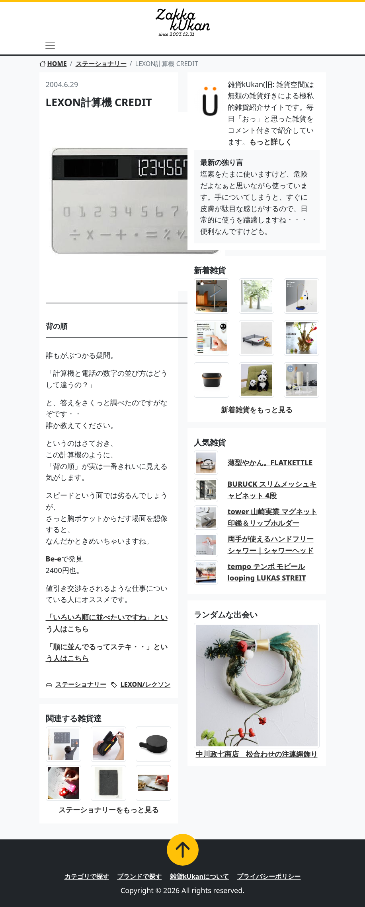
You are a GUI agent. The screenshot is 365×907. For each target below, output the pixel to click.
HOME (53, 63)
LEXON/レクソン (146, 684)
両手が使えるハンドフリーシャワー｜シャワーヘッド (271, 544)
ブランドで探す (139, 876)
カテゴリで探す (86, 876)
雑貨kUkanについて (199, 876)
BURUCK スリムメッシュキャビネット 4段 (272, 489)
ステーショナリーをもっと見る (109, 809)
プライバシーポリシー (269, 876)
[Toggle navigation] (50, 45)
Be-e (54, 558)
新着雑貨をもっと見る (257, 409)
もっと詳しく (270, 141)
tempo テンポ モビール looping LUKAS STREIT (267, 572)
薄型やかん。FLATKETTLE (270, 462)
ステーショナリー (101, 63)
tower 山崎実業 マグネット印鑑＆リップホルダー (272, 517)
